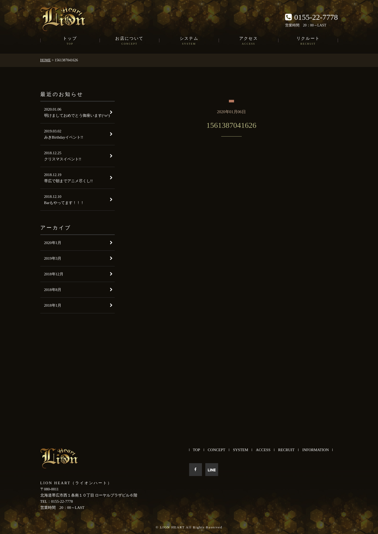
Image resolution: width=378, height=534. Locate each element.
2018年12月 (53, 274)
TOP (196, 450)
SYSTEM (240, 450)
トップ (70, 41)
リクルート (308, 41)
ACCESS (263, 450)
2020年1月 (53, 243)
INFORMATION (315, 450)
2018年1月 (53, 305)
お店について (129, 41)
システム (189, 41)
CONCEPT (216, 450)
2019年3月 (53, 258)
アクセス (248, 41)
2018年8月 (53, 290)
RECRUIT (286, 450)
